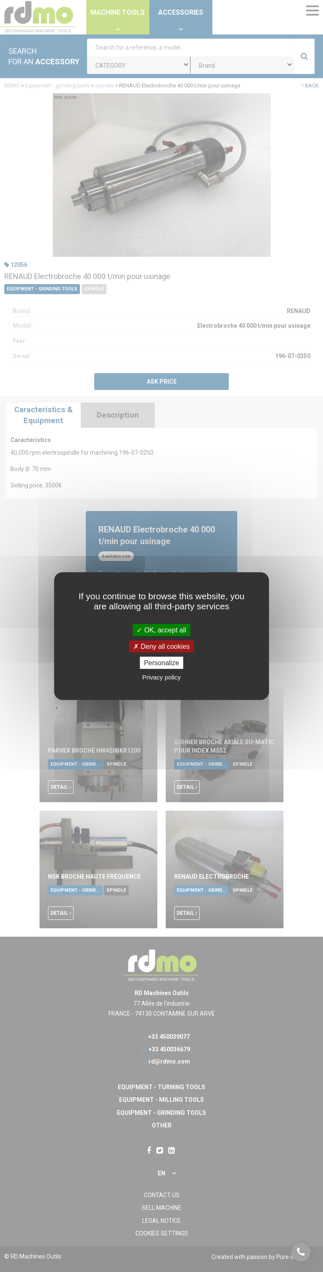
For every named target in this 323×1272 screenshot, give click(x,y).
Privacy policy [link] (161, 677)
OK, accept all (161, 629)
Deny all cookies (161, 646)
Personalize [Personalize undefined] (161, 662)
